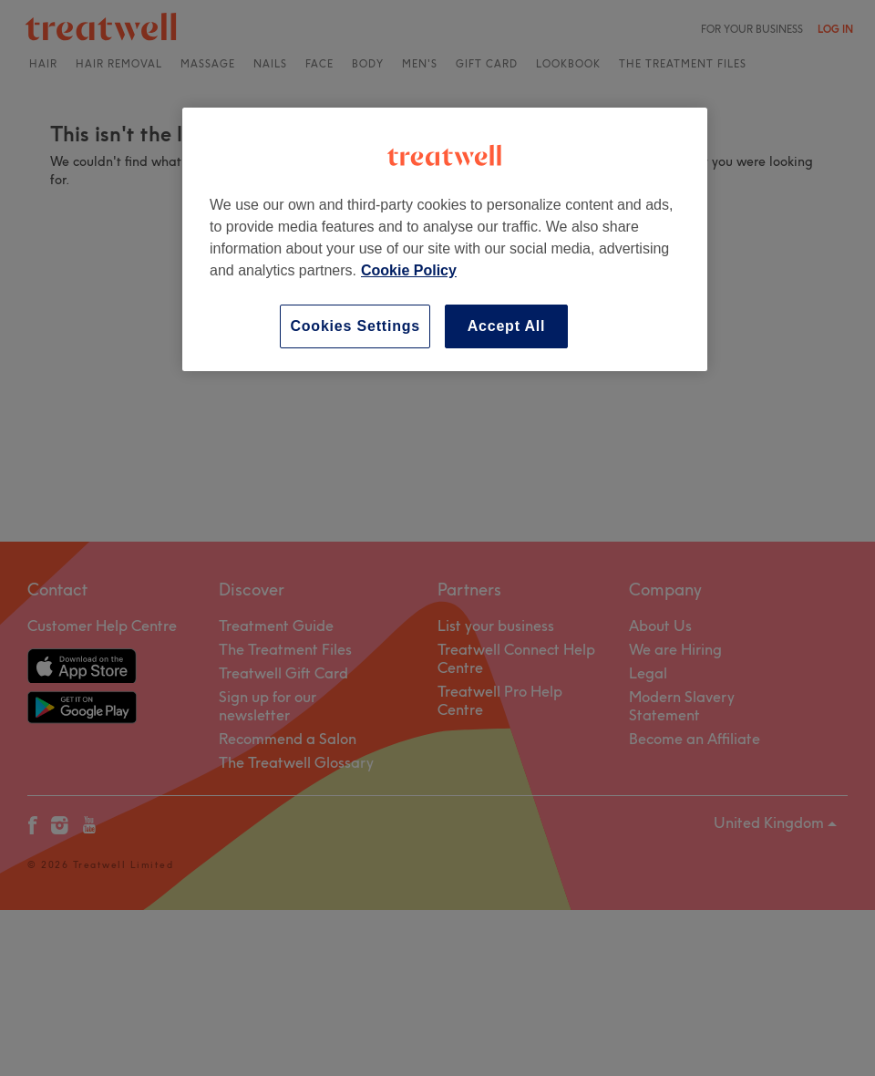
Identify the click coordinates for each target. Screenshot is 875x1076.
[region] (444, 239)
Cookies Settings (355, 326)
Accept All (507, 326)
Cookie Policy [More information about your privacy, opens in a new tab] (409, 270)
